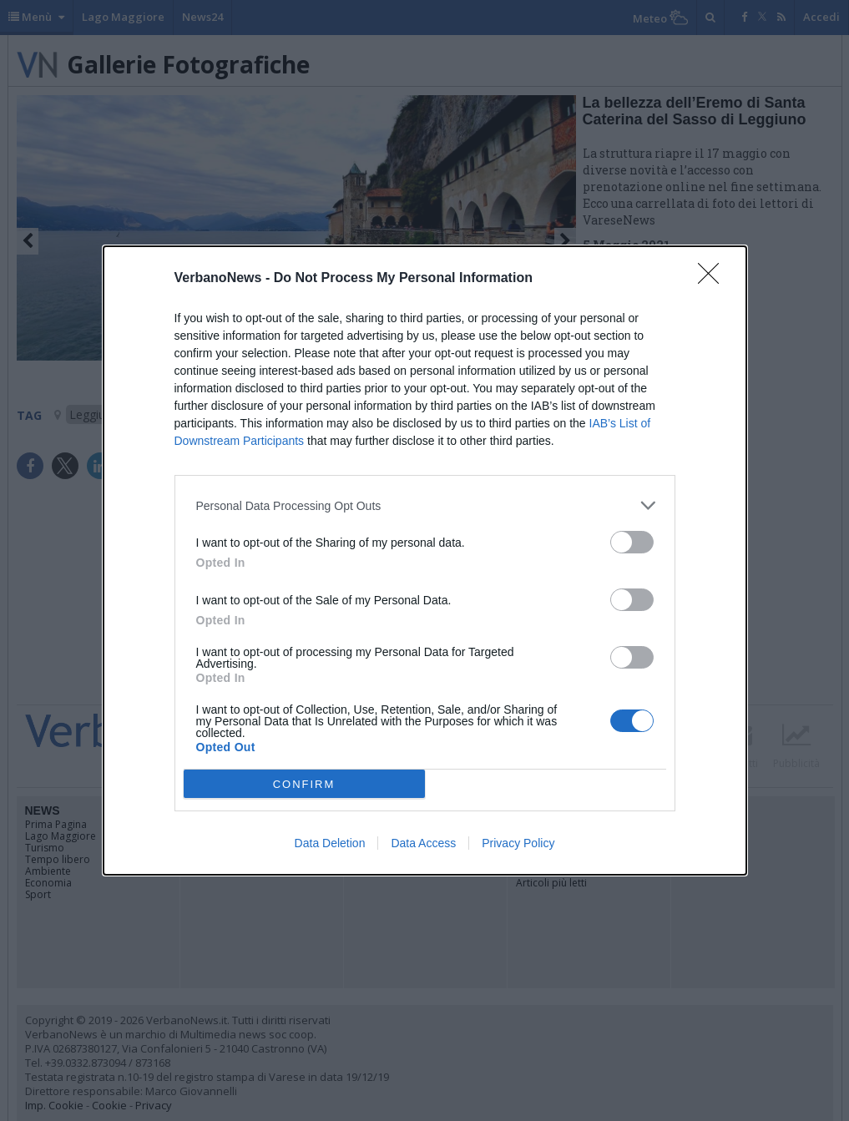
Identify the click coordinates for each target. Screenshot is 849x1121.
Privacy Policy (518, 843)
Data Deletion (330, 843)
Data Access (423, 843)
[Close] (714, 279)
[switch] (632, 542)
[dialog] (425, 560)
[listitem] (425, 505)
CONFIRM (304, 784)
